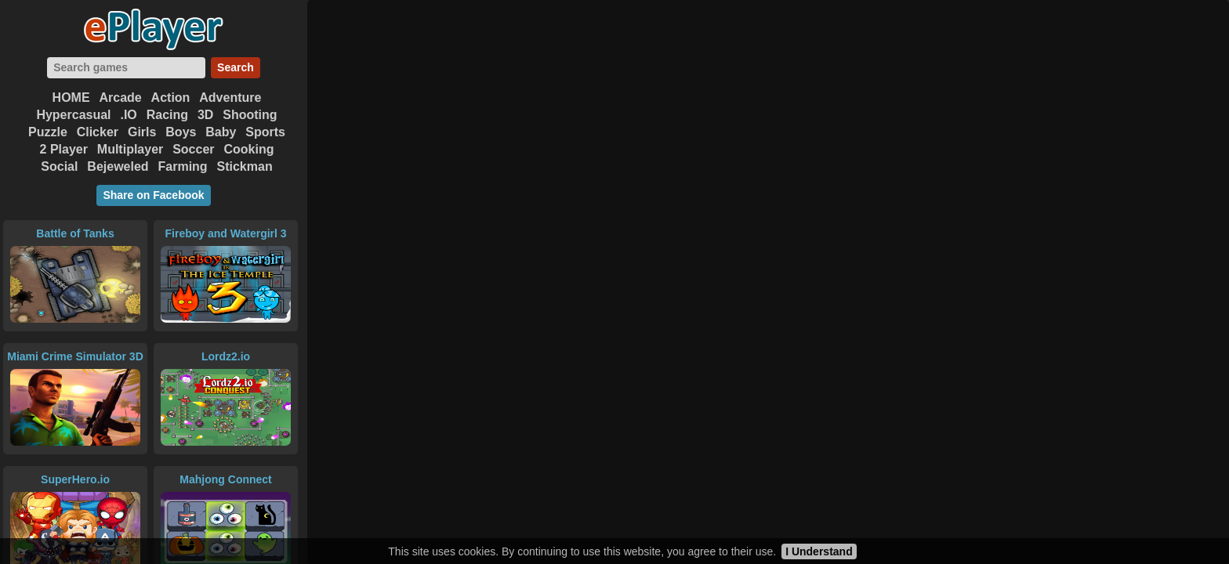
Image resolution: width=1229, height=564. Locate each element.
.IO (128, 114)
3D (205, 114)
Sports (265, 132)
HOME (71, 97)
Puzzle (47, 132)
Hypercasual (73, 114)
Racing (167, 114)
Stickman (245, 166)
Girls (142, 132)
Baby (220, 132)
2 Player (64, 149)
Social (59, 166)
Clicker (97, 132)
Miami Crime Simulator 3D (75, 356)
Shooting (250, 114)
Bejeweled (117, 166)
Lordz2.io (225, 356)
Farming (183, 166)
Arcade (120, 97)
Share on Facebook (153, 195)
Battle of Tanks (75, 233)
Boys (180, 132)
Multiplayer (130, 149)
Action (170, 97)
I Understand (819, 551)
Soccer (193, 149)
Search (235, 67)
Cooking (248, 149)
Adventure (230, 97)
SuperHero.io (75, 479)
